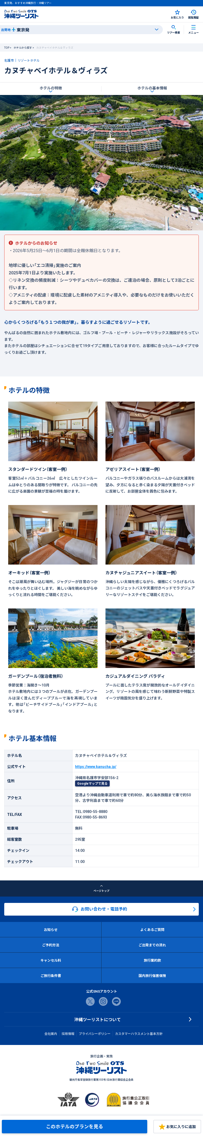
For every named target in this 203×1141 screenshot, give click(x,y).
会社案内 (50, 1033)
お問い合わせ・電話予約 (99, 909)
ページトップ (101, 888)
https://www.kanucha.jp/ (95, 766)
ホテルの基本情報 (152, 87)
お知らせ (51, 929)
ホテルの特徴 (51, 87)
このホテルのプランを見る (74, 1126)
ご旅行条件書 (50, 975)
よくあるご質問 (152, 929)
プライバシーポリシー (94, 1033)
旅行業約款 (152, 960)
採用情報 (68, 1033)
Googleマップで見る (92, 783)
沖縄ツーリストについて (97, 1019)
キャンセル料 (50, 960)
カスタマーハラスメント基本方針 (139, 1033)
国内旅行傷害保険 (152, 975)
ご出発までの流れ (152, 944)
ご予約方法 (50, 944)
